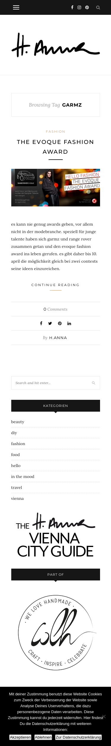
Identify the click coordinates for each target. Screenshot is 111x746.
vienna (17, 498)
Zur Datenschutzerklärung (78, 737)
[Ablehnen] (104, 716)
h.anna (58, 337)
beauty (17, 421)
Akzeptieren (20, 737)
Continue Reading (55, 287)
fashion (55, 131)
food (15, 454)
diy (14, 432)
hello (16, 465)
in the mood (22, 476)
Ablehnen (43, 737)
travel (16, 487)
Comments (55, 309)
